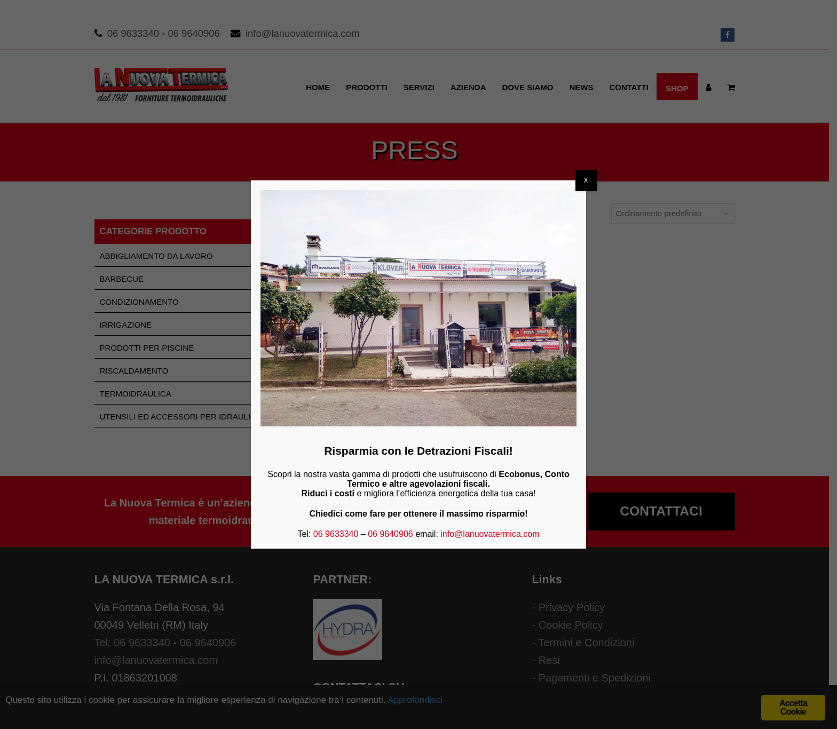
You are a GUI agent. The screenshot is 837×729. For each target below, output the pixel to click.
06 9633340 (336, 533)
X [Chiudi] (586, 180)
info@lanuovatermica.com (489, 533)
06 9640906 (390, 533)
